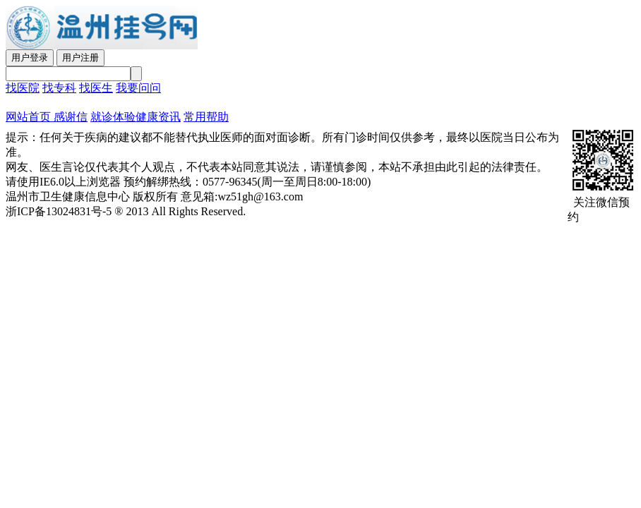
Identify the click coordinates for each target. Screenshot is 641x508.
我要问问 (138, 88)
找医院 (23, 88)
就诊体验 (113, 117)
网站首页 (28, 117)
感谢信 (69, 117)
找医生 (96, 88)
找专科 (59, 88)
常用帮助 (206, 117)
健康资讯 (158, 117)
